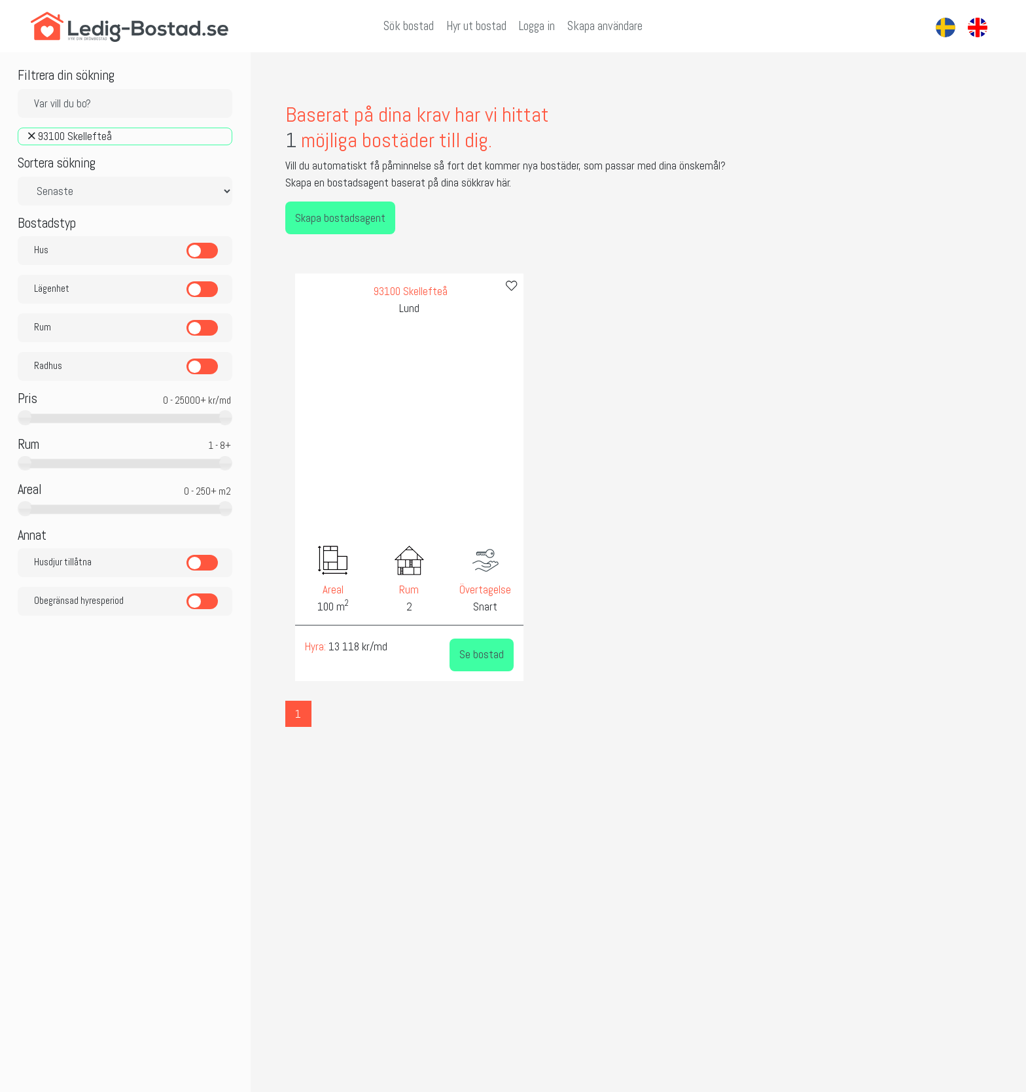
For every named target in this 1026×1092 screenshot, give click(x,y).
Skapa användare (605, 26)
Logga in (537, 26)
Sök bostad (408, 26)
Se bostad (455, 656)
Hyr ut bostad (476, 26)
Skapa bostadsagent (300, 219)
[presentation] (267, 437)
